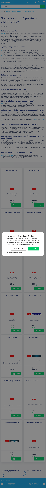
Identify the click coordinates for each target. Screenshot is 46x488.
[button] (14, 252)
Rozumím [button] (33, 248)
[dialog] (23, 244)
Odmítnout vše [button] (19, 248)
